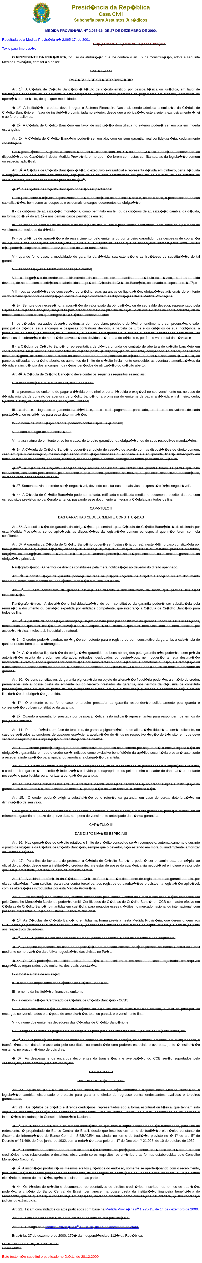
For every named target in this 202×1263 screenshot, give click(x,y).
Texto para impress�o (19, 48)
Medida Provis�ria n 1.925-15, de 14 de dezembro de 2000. (152, 1209)
